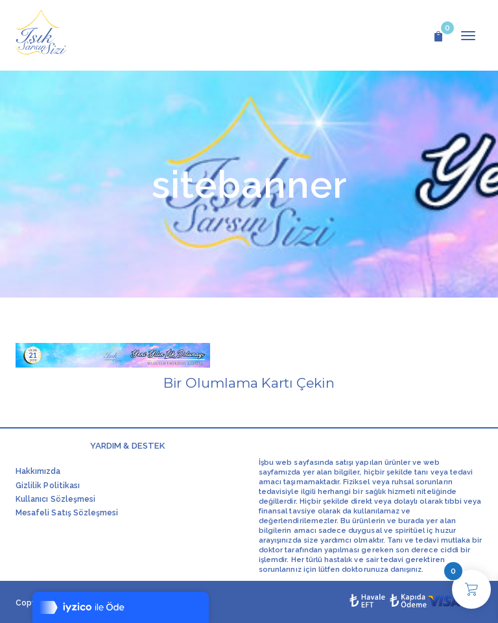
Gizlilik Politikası (48, 485)
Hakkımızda (38, 471)
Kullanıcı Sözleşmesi (55, 499)
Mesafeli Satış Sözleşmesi (67, 512)
